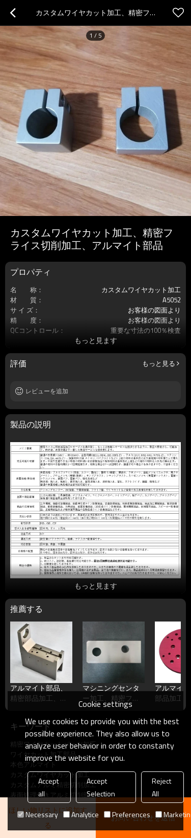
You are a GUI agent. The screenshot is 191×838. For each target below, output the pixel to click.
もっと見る (158, 363)
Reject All (161, 787)
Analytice (81, 814)
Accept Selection (101, 787)
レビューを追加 (46, 391)
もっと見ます (95, 340)
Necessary (37, 814)
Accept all (48, 787)
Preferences (127, 814)
